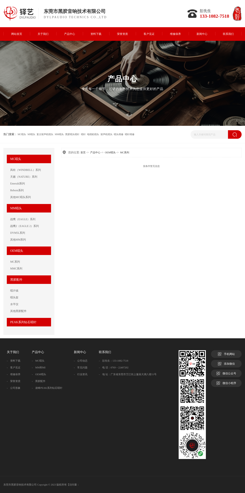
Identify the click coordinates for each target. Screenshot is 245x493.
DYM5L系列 (17, 232)
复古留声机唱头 (45, 134)
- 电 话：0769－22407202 (113, 367)
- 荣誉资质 (13, 381)
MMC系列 (16, 268)
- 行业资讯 (80, 374)
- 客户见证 (13, 367)
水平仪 (14, 304)
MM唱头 (59, 134)
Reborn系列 (17, 190)
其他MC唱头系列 (20, 197)
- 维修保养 (13, 374)
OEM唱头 (16, 250)
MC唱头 (22, 134)
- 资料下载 (13, 360)
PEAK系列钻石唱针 (23, 322)
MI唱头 (31, 134)
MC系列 (15, 261)
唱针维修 (129, 134)
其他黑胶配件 (18, 311)
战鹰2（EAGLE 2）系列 (24, 226)
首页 (83, 152)
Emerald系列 (17, 183)
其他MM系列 (18, 239)
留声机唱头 (106, 134)
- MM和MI (38, 367)
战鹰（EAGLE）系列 (22, 219)
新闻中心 (80, 352)
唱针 (83, 134)
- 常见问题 (80, 367)
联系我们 (105, 352)
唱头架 (14, 297)
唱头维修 (118, 134)
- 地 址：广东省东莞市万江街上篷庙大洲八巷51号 (128, 374)
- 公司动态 (80, 360)
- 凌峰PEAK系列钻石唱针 (47, 388)
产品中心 (95, 152)
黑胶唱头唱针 (72, 134)
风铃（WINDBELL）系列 (25, 169)
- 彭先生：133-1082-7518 (113, 360)
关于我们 (13, 352)
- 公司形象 (13, 388)
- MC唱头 (38, 360)
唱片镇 (14, 290)
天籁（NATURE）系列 (23, 176)
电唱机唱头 (93, 134)
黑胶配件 (16, 279)
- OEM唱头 (39, 374)
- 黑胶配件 (38, 381)
